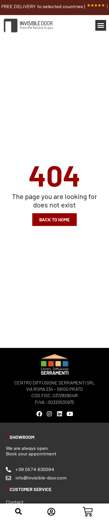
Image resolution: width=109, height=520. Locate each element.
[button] (100, 25)
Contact (15, 502)
